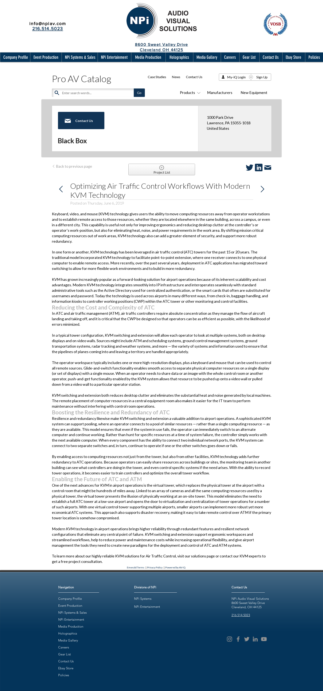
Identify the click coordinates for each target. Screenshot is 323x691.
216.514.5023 (240, 615)
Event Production (70, 606)
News (176, 77)
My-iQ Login (236, 77)
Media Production (70, 626)
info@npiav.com (47, 23)
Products (189, 92)
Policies (63, 675)
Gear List (64, 654)
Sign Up (262, 77)
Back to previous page (72, 166)
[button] (15, 57)
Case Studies (157, 77)
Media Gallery (68, 640)
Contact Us (194, 77)
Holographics (67, 633)
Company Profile (70, 599)
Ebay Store (65, 668)
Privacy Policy (155, 567)
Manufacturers (219, 92)
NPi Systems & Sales (72, 613)
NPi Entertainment (71, 619)
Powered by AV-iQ (175, 567)
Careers (63, 647)
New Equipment (254, 92)
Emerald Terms (135, 567)
